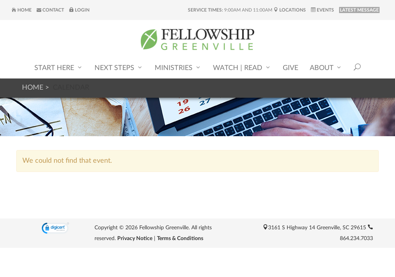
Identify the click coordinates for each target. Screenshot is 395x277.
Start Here (58, 67)
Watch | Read (242, 67)
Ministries (178, 67)
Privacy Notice (134, 238)
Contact (50, 10)
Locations (289, 10)
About (326, 67)
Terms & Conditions (180, 238)
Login (79, 10)
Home (22, 10)
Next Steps (119, 67)
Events (322, 10)
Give (290, 68)
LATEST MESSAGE (359, 10)
